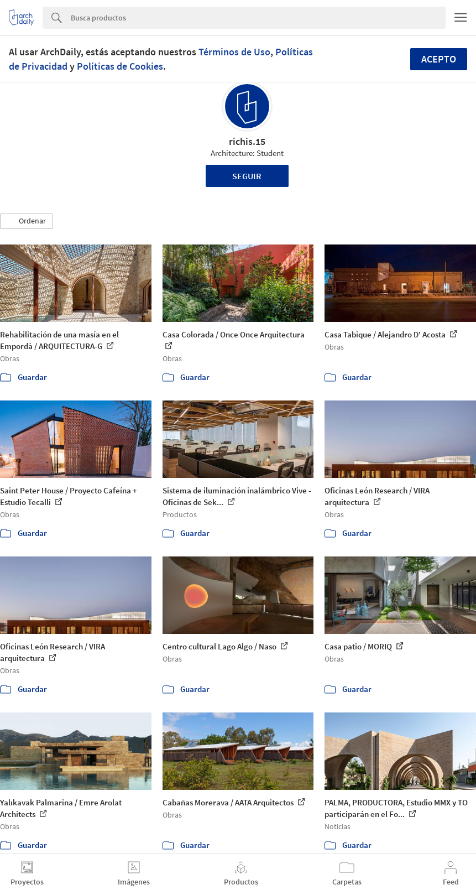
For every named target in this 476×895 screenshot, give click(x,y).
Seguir (246, 175)
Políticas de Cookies (120, 66)
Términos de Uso (234, 51)
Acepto (438, 59)
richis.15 (247, 141)
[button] (26, 221)
